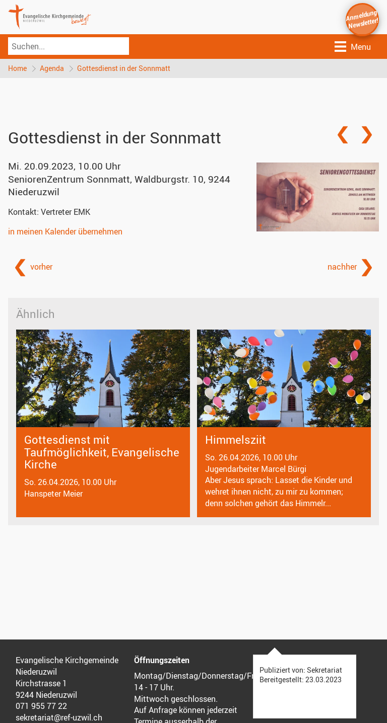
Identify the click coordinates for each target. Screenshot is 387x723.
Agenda (52, 68)
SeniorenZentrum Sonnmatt (119, 185)
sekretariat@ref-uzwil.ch (59, 717)
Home (17, 68)
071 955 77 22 (41, 705)
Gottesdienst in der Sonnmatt (123, 68)
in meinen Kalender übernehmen (65, 231)
